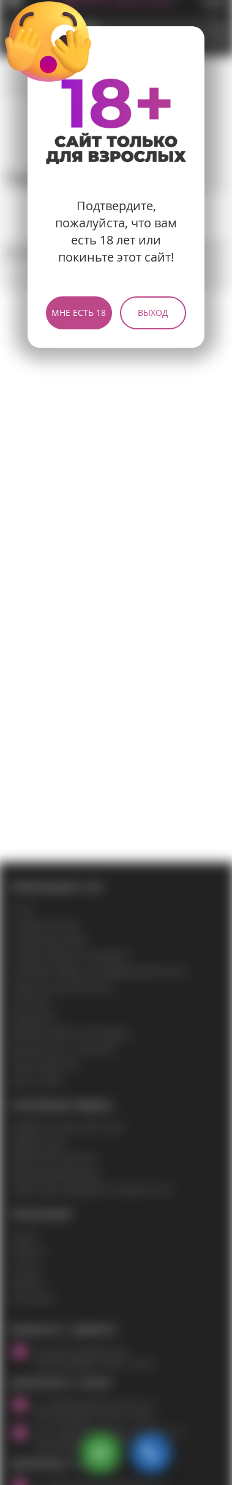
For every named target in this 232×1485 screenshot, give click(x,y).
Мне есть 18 (78, 312)
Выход (153, 312)
